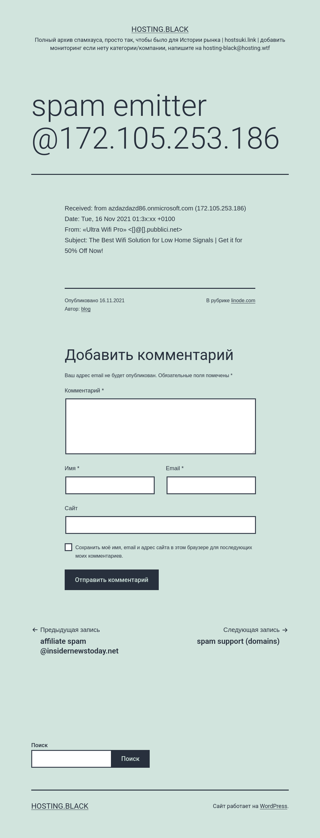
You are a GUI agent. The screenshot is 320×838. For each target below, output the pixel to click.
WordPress (273, 806)
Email (175, 468)
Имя (72, 468)
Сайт (71, 508)
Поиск (39, 745)
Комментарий (84, 390)
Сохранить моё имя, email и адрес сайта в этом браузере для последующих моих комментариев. (163, 552)
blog (86, 309)
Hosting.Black (160, 29)
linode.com (243, 300)
